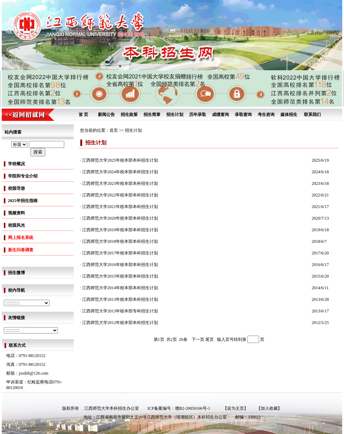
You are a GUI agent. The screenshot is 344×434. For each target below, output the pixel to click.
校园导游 (16, 188)
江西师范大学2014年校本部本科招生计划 (120, 287)
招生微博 (16, 272)
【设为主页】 (235, 408)
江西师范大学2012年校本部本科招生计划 (120, 322)
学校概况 (16, 163)
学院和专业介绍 (23, 176)
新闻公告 (106, 114)
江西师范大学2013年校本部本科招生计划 (120, 299)
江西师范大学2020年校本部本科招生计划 (120, 218)
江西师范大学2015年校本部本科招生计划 (120, 276)
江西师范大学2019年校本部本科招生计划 (120, 229)
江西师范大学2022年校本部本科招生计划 (120, 195)
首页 (114, 130)
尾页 (209, 339)
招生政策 (129, 114)
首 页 (83, 114)
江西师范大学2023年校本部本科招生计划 (120, 183)
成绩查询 (220, 114)
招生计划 (174, 114)
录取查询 (243, 114)
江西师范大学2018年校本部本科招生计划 (120, 241)
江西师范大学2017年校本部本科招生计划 (120, 253)
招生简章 (152, 114)
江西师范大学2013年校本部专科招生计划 (120, 311)
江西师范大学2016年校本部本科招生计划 (120, 264)
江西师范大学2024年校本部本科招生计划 (120, 171)
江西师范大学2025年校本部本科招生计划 (120, 160)
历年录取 (197, 114)
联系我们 (312, 114)
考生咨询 (266, 114)
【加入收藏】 (269, 408)
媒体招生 (288, 114)
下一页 (198, 339)
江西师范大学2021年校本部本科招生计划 (120, 206)
